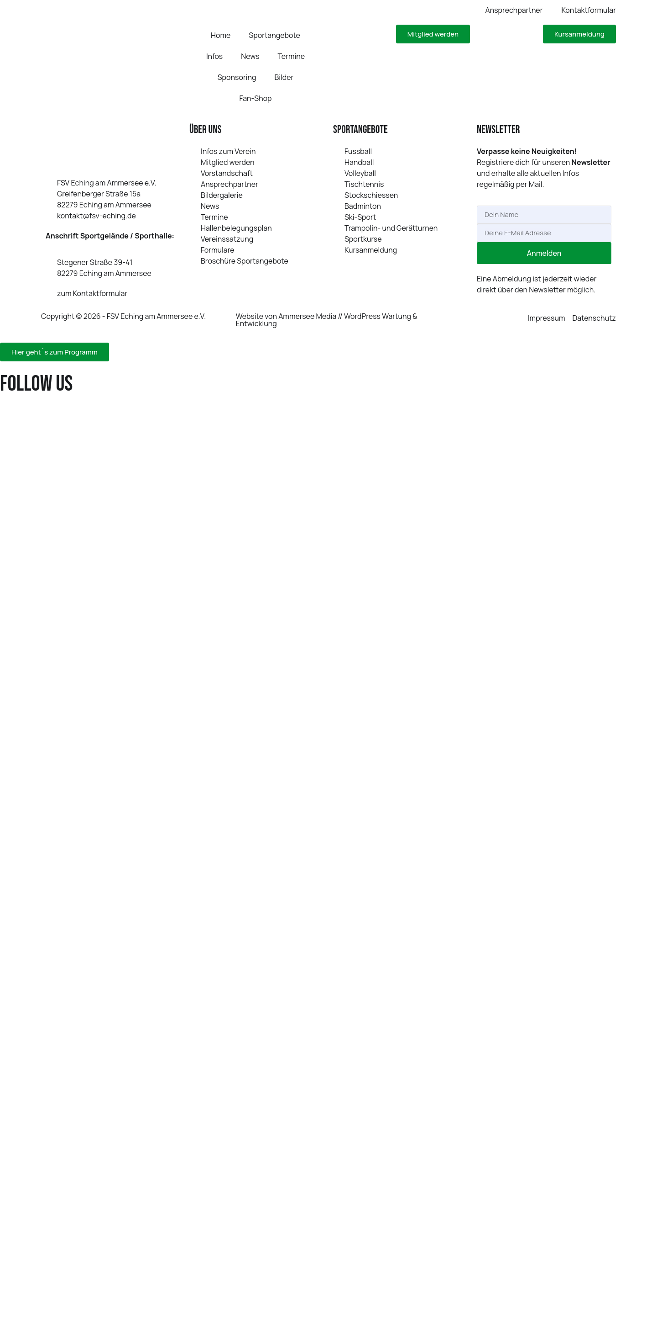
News (250, 56)
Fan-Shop (255, 98)
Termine (291, 56)
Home (220, 35)
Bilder (283, 77)
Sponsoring (237, 77)
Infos (214, 56)
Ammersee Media (307, 316)
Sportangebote (274, 35)
